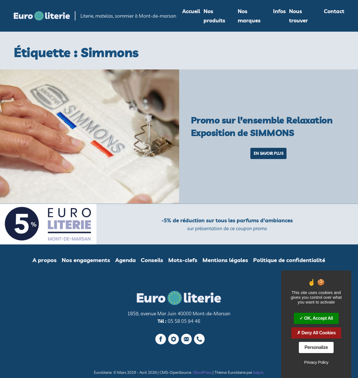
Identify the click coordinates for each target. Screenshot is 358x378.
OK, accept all (316, 318)
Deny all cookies (316, 332)
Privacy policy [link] (316, 362)
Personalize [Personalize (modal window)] (316, 347)
